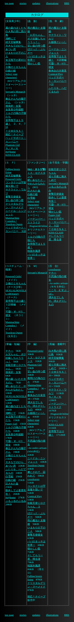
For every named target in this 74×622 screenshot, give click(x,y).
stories (23, 3)
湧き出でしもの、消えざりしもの (58, 301)
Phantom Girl (13, 144)
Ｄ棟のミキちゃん (16, 67)
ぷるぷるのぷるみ (16, 501)
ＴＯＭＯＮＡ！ (14, 130)
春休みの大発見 (58, 70)
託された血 (33, 190)
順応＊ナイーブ (14, 134)
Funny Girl (54, 215)
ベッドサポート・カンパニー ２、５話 (59, 222)
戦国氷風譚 (33, 250)
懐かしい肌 (33, 63)
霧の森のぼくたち (16, 27)
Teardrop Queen (14, 224)
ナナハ (52, 272)
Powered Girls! (14, 179)
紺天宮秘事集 (13, 42)
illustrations (52, 3)
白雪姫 (31, 197)
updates (36, 3)
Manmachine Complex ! (12, 219)
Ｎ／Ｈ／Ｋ (12, 148)
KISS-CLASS (13, 154)
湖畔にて (11, 38)
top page (9, 3)
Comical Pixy (56, 74)
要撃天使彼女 (13, 196)
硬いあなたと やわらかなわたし (36, 184)
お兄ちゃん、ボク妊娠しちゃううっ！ (16, 358)
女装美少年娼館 (14, 109)
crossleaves (55, 269)
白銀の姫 (11, 70)
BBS (66, 3)
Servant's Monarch (15, 91)
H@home (11, 151)
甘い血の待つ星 (36, 45)
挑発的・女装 (13, 105)
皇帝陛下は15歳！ (16, 300)
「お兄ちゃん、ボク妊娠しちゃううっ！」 (36, 38)
